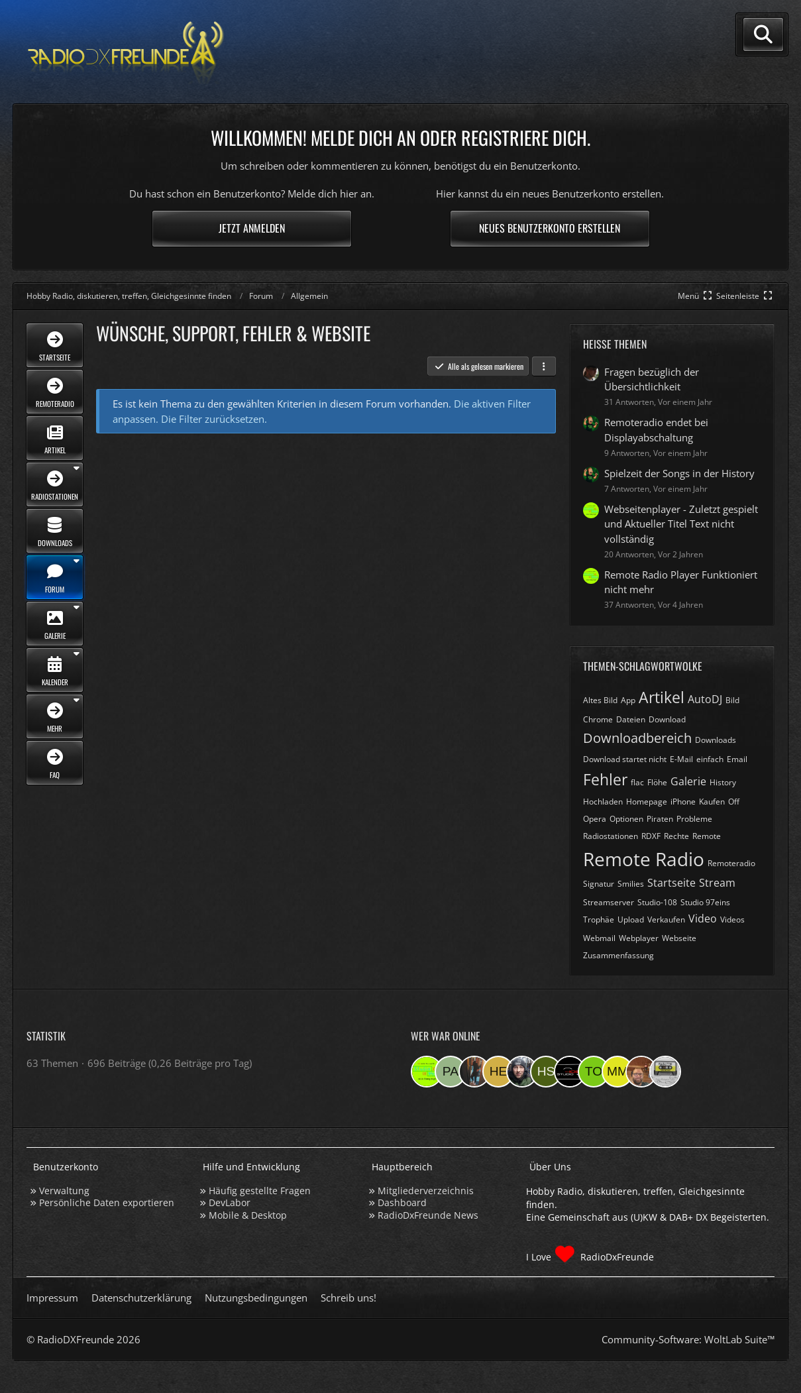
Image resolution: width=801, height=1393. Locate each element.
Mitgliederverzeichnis (426, 1190)
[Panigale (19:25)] (450, 1071)
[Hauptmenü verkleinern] (696, 296)
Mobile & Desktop (248, 1215)
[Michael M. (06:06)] (617, 1071)
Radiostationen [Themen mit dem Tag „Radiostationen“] (610, 836)
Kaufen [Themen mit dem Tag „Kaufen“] (712, 801)
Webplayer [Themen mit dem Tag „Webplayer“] (639, 938)
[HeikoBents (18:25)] (498, 1071)
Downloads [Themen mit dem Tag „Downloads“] (715, 740)
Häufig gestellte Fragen (260, 1190)
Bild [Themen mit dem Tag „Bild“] (732, 700)
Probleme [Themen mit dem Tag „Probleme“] (694, 818)
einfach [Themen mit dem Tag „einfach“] (709, 759)
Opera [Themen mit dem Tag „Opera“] (594, 818)
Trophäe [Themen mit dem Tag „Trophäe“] (598, 919)
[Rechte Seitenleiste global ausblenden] (745, 296)
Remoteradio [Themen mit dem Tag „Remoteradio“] (731, 863)
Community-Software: (688, 1339)
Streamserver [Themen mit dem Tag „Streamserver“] (608, 902)
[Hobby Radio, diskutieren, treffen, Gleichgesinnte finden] (126, 52)
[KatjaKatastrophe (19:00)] (474, 1071)
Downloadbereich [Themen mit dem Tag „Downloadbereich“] (637, 738)
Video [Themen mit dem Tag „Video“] (702, 918)
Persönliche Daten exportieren (106, 1202)
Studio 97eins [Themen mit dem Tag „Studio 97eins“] (705, 902)
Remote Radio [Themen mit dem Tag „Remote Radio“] (643, 858)
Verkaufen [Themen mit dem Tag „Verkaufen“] (666, 919)
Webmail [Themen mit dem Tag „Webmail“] (599, 938)
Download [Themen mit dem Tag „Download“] (667, 719)
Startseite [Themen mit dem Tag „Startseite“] (671, 882)
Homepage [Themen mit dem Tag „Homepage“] (646, 801)
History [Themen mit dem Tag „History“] (723, 782)
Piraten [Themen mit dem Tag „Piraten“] (660, 818)
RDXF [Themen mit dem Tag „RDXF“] (651, 836)
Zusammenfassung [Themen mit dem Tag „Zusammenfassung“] (618, 955)
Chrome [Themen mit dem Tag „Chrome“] (598, 719)
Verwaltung (64, 1190)
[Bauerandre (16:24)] (522, 1071)
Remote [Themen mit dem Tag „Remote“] (706, 836)
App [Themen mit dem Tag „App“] (628, 700)
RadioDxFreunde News (428, 1215)
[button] (544, 366)
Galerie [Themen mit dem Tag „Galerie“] (688, 781)
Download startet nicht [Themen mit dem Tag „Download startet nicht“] (625, 759)
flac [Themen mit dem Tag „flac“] (637, 782)
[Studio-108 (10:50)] (570, 1071)
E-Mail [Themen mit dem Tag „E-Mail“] (681, 759)
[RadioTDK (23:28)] (665, 1071)
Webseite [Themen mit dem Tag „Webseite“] (679, 938)
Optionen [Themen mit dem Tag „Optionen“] (626, 818)
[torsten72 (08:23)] (594, 1071)
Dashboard (402, 1202)
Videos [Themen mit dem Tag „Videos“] (732, 919)
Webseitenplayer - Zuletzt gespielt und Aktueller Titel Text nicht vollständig (681, 523)
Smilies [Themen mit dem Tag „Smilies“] (630, 883)
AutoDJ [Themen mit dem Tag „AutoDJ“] (705, 699)
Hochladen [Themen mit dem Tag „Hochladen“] (603, 801)
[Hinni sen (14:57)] (546, 1071)
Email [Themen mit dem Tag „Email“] (737, 759)
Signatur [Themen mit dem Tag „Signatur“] (598, 883)
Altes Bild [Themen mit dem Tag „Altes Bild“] (600, 700)
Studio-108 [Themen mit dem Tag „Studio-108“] (657, 902)
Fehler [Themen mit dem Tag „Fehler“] (605, 779)
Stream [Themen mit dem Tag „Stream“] (717, 882)
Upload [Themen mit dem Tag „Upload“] (630, 919)
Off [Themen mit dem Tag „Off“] (733, 801)
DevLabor (229, 1202)
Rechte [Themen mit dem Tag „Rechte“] (676, 836)
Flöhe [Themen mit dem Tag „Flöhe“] (657, 782)
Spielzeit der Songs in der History (679, 473)
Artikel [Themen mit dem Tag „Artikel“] (661, 697)
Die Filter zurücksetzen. (214, 418)
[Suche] (763, 34)
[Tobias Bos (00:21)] (641, 1071)
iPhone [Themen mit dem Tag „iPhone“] (683, 801)
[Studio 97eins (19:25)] (427, 1071)
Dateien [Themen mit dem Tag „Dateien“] (630, 719)
